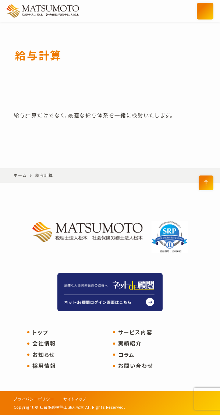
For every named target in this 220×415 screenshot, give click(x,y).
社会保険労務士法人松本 (62, 11)
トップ (40, 332)
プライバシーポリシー (34, 399)
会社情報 (44, 343)
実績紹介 (130, 343)
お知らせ (43, 355)
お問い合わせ (135, 366)
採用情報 (44, 366)
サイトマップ (74, 399)
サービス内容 (135, 332)
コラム (126, 355)
